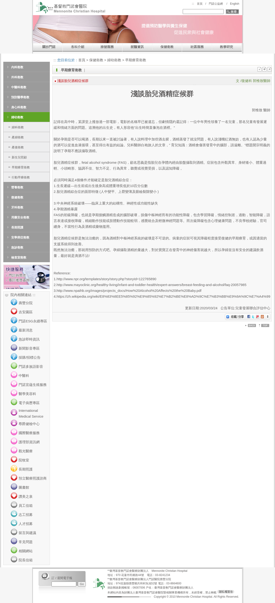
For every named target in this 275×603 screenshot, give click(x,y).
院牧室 (24, 460)
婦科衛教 (18, 127)
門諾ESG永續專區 (33, 321)
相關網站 (26, 551)
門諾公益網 (216, 3)
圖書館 (24, 487)
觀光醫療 (26, 451)
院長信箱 (26, 560)
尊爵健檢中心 (29, 424)
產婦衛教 (18, 137)
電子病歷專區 (29, 403)
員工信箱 (26, 506)
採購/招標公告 (30, 357)
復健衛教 (17, 197)
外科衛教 (17, 77)
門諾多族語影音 (31, 366)
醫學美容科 (27, 394)
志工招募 (26, 515)
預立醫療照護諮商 (33, 478)
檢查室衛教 (18, 257)
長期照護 (17, 227)
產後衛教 (18, 147)
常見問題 (26, 542)
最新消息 (26, 330)
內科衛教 (17, 67)
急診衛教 (17, 247)
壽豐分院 (26, 303)
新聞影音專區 (29, 348)
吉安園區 (26, 312)
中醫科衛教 (18, 87)
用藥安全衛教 (20, 217)
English (234, 3)
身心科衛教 (18, 107)
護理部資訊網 (29, 442)
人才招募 (26, 524)
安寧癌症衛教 (20, 237)
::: (193, 3)
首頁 (200, 3)
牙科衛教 (17, 207)
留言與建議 (27, 533)
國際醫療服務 (29, 433)
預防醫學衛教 (20, 97)
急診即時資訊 (29, 339)
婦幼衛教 (17, 117)
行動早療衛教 (21, 177)
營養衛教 (17, 187)
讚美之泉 (26, 496)
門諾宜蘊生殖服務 (33, 385)
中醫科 (24, 376)
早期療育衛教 (21, 167)
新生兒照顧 (19, 157)
